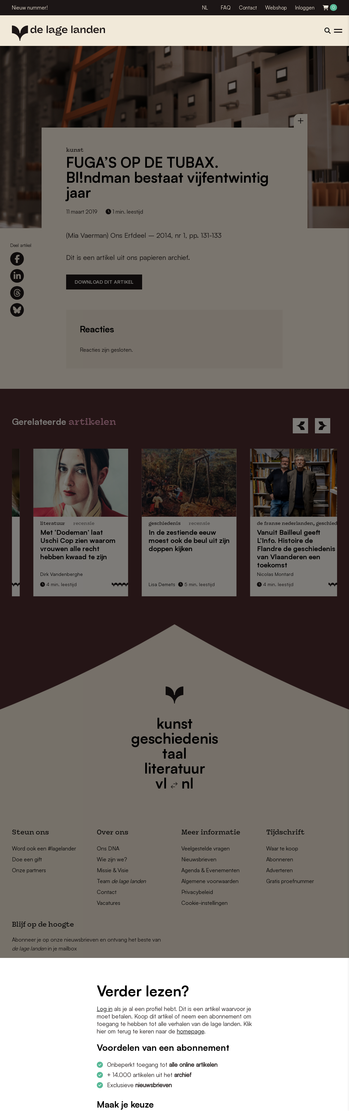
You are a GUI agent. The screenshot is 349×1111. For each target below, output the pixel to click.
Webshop (276, 7)
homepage (190, 1031)
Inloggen (305, 7)
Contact (248, 7)
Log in (104, 1008)
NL (205, 7)
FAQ (226, 7)
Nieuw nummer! (30, 7)
